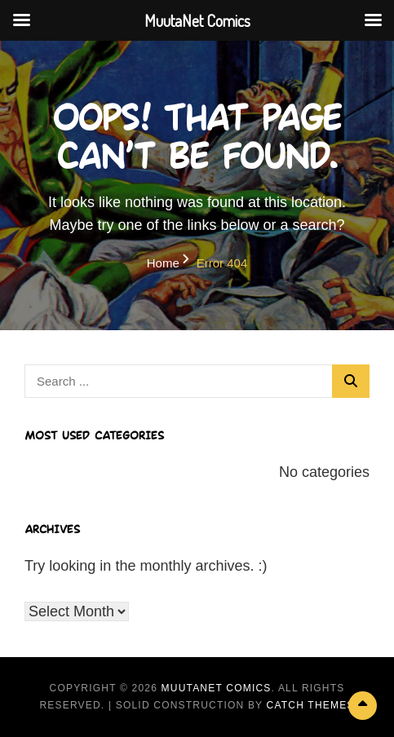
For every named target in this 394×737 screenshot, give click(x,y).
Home (163, 263)
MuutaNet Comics (217, 688)
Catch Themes (311, 705)
